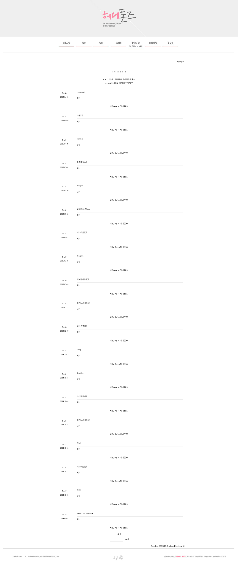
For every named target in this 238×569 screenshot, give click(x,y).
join (182, 62)
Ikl (183, 546)
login (179, 62)
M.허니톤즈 (123, 106)
